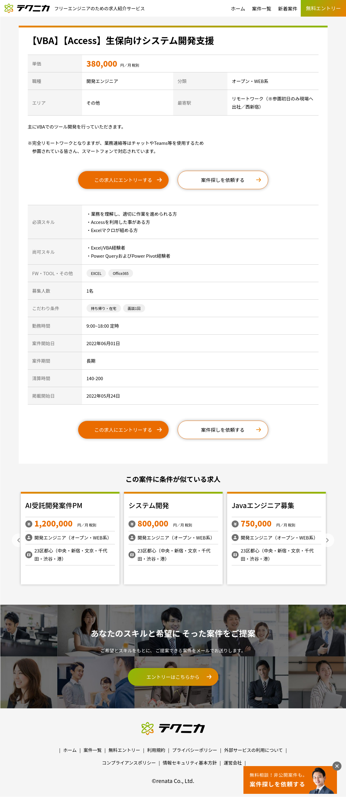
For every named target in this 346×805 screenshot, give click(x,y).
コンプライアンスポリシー (129, 762)
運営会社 (233, 762)
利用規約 (156, 750)
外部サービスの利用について (253, 750)
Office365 (121, 273)
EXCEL (96, 273)
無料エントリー (124, 750)
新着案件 (287, 8)
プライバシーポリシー (194, 750)
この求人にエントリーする (123, 179)
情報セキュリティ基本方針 (190, 762)
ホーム (238, 8)
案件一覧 (261, 8)
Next (327, 540)
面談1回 (134, 308)
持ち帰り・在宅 (103, 308)
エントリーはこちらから (172, 676)
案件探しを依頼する (222, 179)
